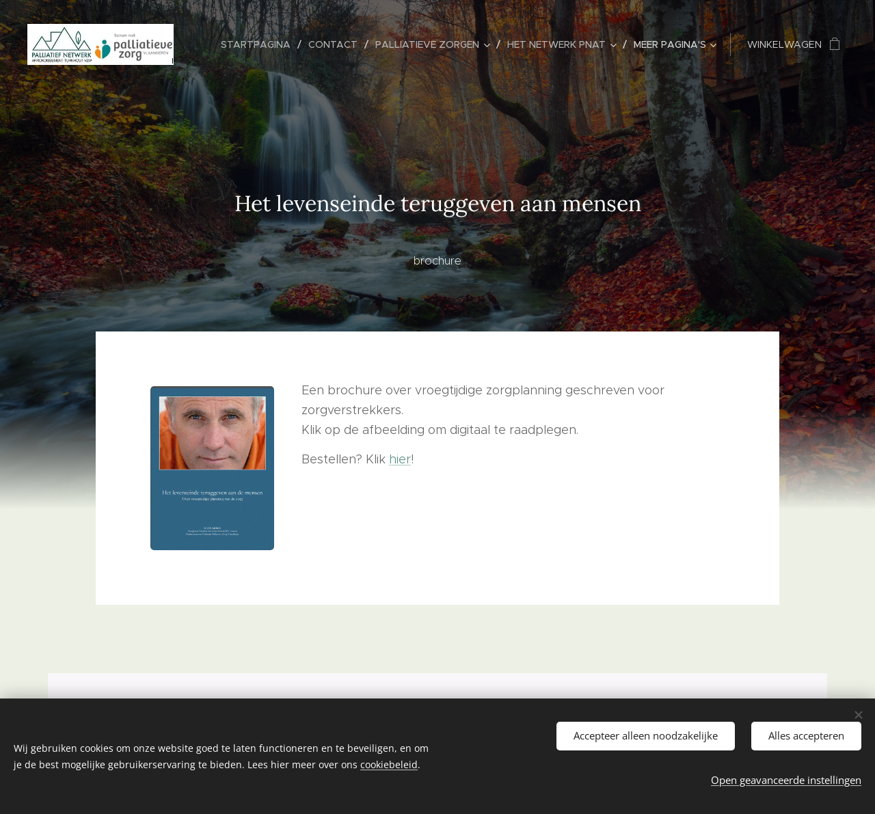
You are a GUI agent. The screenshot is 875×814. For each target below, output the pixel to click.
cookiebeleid (389, 764)
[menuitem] (259, 44)
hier (400, 459)
